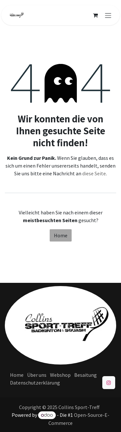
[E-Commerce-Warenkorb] (95, 15)
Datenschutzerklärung (35, 382)
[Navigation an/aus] (108, 15)
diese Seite (94, 173)
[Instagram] (108, 382)
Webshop (60, 375)
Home (60, 235)
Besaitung (85, 375)
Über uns (36, 375)
